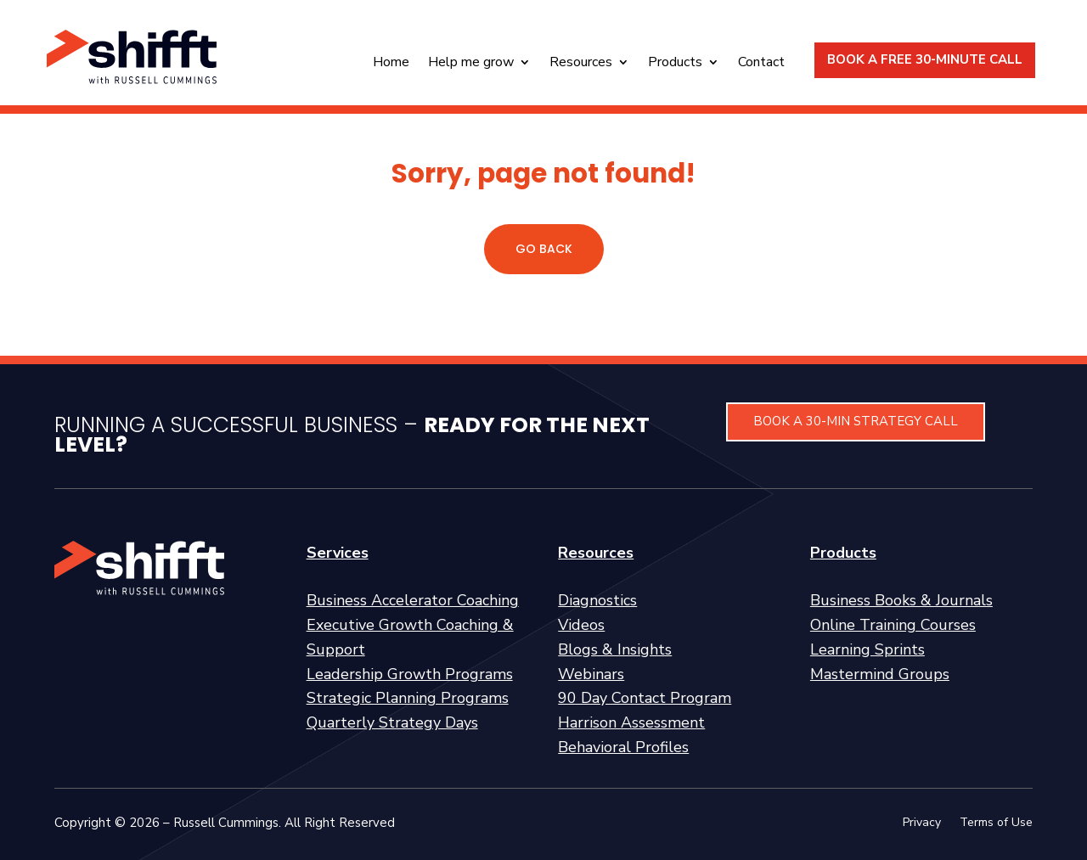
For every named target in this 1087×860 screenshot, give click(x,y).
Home (391, 63)
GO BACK (544, 249)
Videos (581, 625)
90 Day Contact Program (644, 698)
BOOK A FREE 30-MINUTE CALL (924, 59)
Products (675, 63)
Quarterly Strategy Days (392, 722)
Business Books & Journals (901, 600)
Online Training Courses (893, 625)
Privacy (922, 823)
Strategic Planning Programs (408, 698)
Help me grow (471, 63)
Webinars (591, 674)
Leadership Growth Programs (410, 674)
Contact (761, 63)
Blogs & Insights (615, 649)
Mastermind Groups (879, 674)
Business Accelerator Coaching (413, 600)
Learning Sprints (867, 649)
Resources (580, 63)
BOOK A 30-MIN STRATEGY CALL (855, 421)
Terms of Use (996, 823)
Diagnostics (597, 600)
